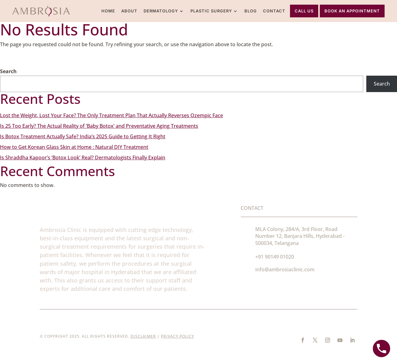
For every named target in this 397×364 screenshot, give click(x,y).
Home (108, 10)
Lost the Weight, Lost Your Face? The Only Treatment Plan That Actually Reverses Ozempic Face (111, 115)
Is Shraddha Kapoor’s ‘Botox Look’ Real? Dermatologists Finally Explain (82, 157)
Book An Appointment (352, 10)
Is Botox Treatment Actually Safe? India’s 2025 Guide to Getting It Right (82, 136)
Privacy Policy (177, 336)
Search (8, 71)
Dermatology (161, 10)
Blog (250, 10)
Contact (274, 10)
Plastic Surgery (211, 10)
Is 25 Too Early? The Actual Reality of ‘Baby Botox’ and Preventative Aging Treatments (99, 125)
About (129, 10)
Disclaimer (143, 336)
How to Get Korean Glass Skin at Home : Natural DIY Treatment (74, 147)
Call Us (304, 10)
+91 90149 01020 (274, 256)
